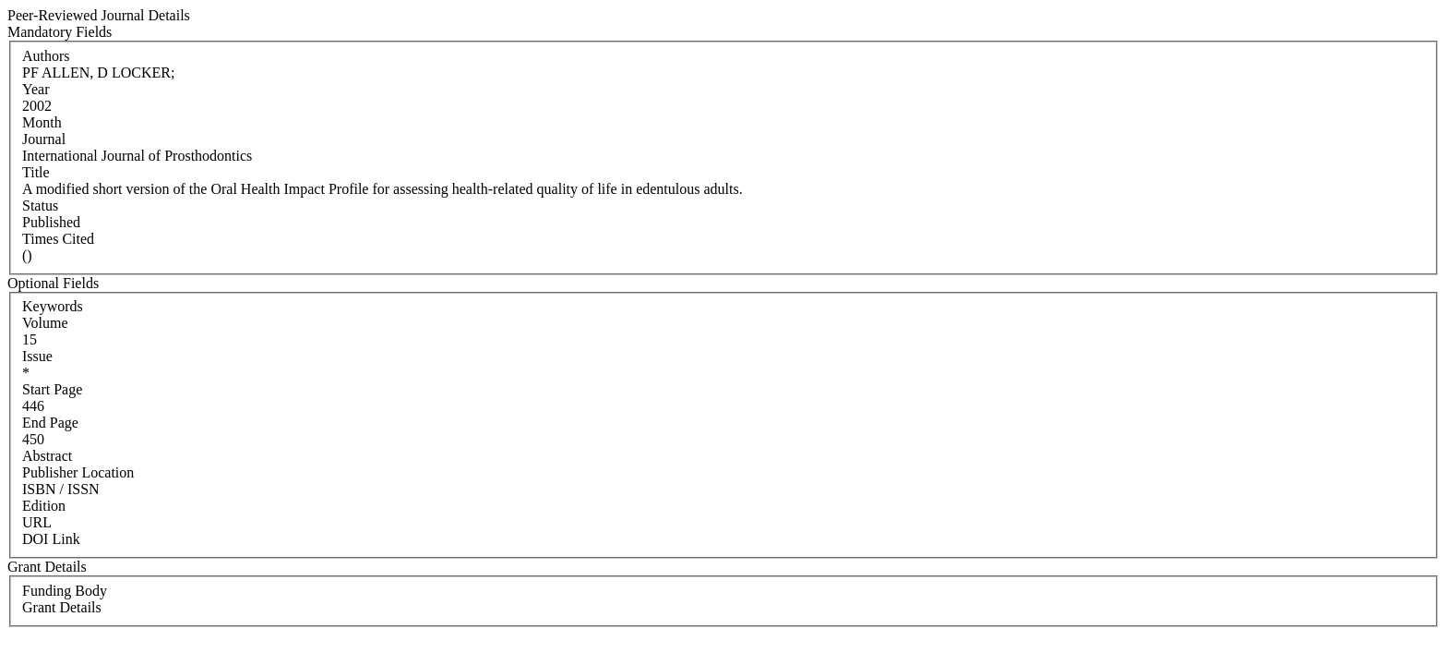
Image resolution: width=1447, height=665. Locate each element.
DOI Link (51, 539)
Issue (37, 356)
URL (37, 522)
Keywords (52, 306)
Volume (44, 323)
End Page (50, 422)
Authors (46, 56)
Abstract (47, 456)
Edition (44, 506)
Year (35, 89)
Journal (44, 139)
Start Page (52, 389)
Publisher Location (78, 472)
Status (40, 205)
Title (36, 172)
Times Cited (58, 239)
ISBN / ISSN (61, 489)
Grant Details (62, 607)
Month (42, 122)
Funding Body (64, 590)
